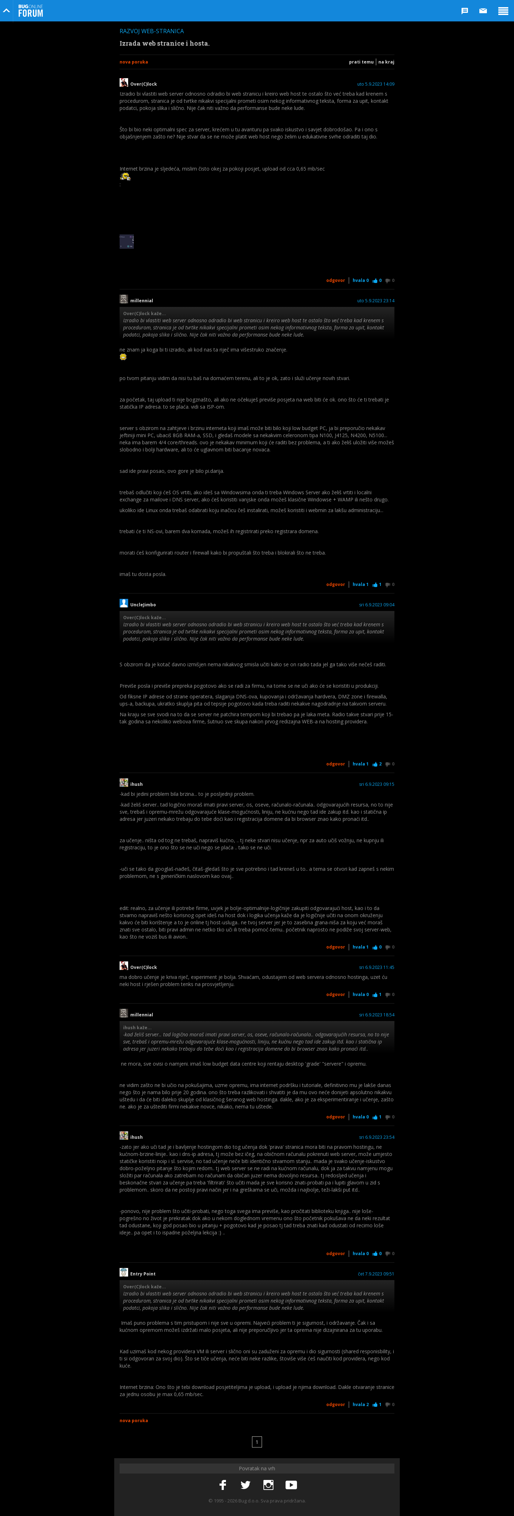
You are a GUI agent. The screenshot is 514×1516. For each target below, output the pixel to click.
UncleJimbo (143, 604)
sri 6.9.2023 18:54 (376, 1014)
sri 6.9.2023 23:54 (376, 1137)
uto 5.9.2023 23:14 (375, 300)
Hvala (361, 280)
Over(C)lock (143, 84)
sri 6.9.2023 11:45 (376, 967)
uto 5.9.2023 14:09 (375, 84)
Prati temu (361, 62)
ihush (136, 784)
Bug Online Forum (31, 11)
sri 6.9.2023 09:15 (376, 784)
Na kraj (386, 62)
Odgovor (335, 280)
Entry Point (143, 1274)
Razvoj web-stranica (152, 31)
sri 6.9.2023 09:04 (376, 604)
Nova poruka (134, 62)
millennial (141, 300)
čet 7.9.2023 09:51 (376, 1274)
